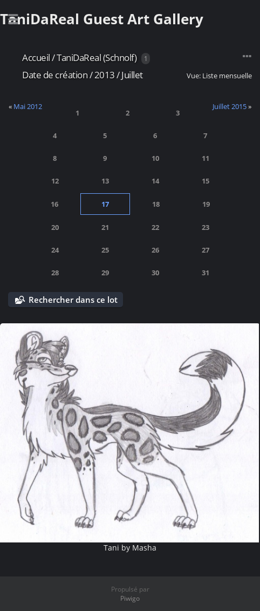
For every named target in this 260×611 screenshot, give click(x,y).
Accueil (36, 57)
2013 (104, 75)
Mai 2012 (27, 106)
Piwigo (130, 598)
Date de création (54, 75)
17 (105, 204)
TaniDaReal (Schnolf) (96, 57)
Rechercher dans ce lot (73, 299)
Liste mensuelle (227, 75)
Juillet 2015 (230, 106)
